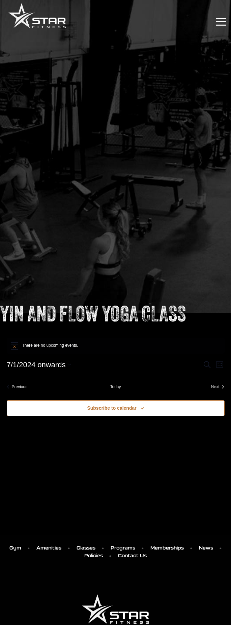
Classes (86, 548)
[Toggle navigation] (221, 21)
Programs (123, 548)
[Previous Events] (17, 387)
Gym (15, 548)
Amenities (48, 548)
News (206, 548)
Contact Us (132, 555)
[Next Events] (218, 387)
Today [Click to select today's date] (115, 386)
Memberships (167, 548)
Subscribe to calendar (111, 408)
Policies (93, 555)
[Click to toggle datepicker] (39, 364)
